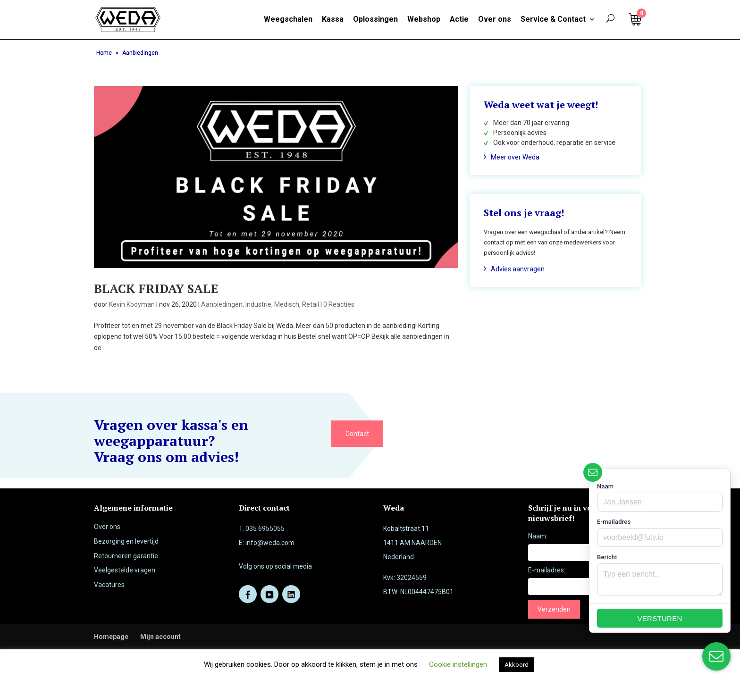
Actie (459, 19)
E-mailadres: (546, 570)
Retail (310, 304)
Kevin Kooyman (132, 304)
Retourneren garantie (126, 556)
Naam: (537, 536)
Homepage (111, 636)
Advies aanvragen (518, 269)
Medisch (286, 304)
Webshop (423, 19)
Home (104, 53)
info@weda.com (269, 542)
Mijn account (160, 636)
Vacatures (109, 584)
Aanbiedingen (222, 304)
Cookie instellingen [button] (458, 664)
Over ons (494, 19)
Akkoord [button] (517, 664)
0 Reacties (338, 304)
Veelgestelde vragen (124, 570)
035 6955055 (265, 528)
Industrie (258, 304)
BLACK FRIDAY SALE (156, 288)
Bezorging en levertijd (126, 541)
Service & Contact (558, 19)
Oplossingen (375, 19)
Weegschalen (288, 19)
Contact (357, 433)
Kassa (333, 19)
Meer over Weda (515, 157)
